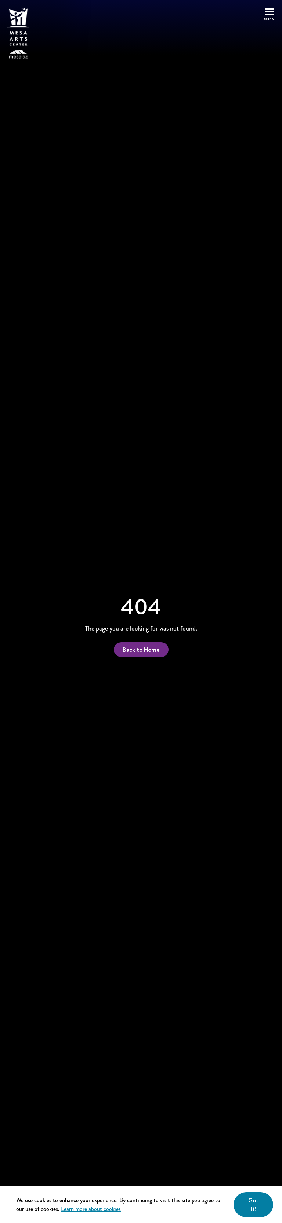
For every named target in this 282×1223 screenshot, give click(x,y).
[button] (269, 33)
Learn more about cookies (91, 1209)
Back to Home (141, 650)
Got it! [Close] (253, 1204)
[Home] (18, 33)
